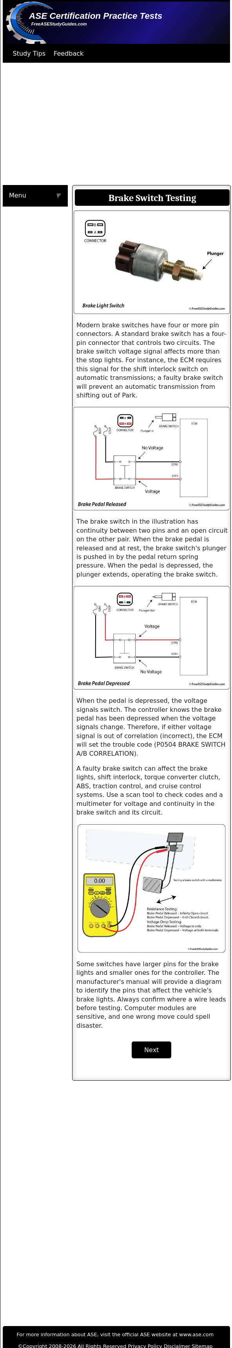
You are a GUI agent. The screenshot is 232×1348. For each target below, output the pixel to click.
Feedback (68, 53)
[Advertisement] (105, 124)
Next (151, 1050)
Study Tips (29, 53)
